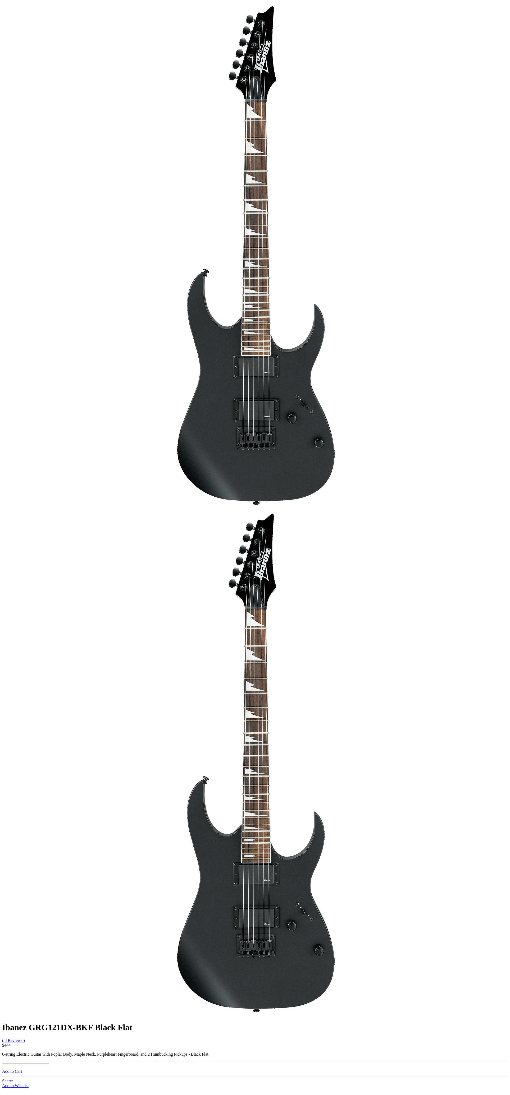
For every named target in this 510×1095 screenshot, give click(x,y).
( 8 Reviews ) (13, 1040)
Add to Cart (12, 1071)
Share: (7, 1081)
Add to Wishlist (15, 1085)
